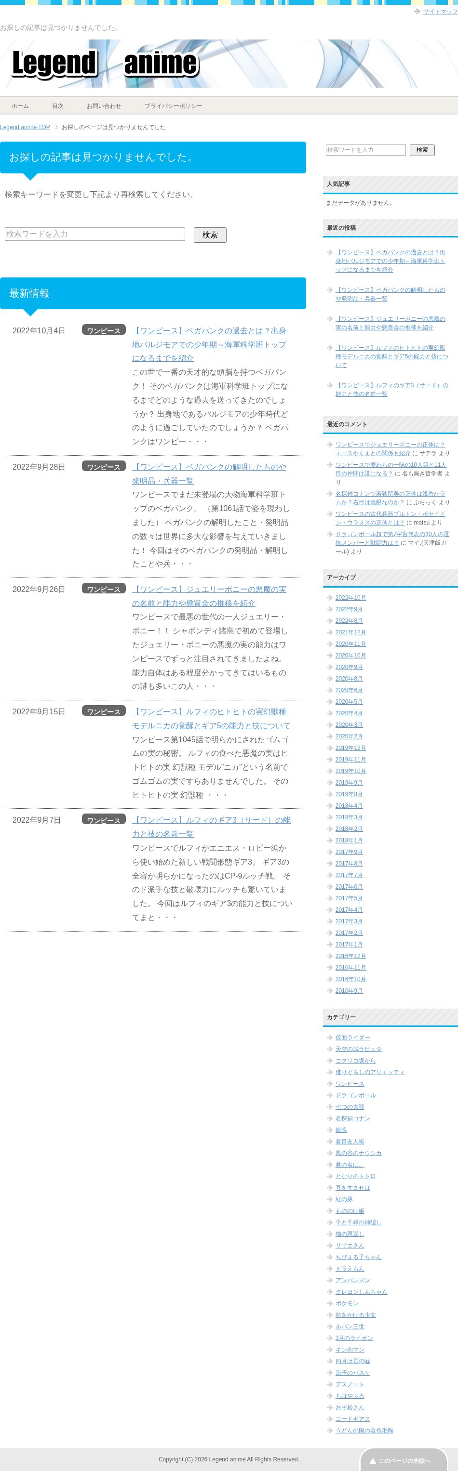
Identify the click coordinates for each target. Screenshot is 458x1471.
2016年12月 (351, 956)
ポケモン (347, 1303)
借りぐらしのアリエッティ (370, 1072)
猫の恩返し (350, 1234)
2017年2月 (349, 933)
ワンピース (350, 1083)
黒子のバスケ (353, 1372)
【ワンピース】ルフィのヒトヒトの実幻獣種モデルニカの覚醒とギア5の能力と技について (392, 356)
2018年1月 (349, 840)
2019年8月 (349, 794)
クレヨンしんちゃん (362, 1291)
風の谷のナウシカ (359, 1153)
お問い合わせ (104, 106)
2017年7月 (349, 875)
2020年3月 (349, 725)
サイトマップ (440, 11)
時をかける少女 (356, 1315)
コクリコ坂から (356, 1060)
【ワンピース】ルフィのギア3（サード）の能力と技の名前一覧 (392, 389)
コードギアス (353, 1419)
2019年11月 (351, 759)
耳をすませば (353, 1187)
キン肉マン (350, 1349)
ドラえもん (350, 1268)
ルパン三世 (350, 1326)
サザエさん (350, 1245)
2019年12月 (351, 748)
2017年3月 (349, 921)
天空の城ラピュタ (359, 1049)
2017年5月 (349, 898)
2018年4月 (349, 805)
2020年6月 (349, 690)
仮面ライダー (353, 1037)
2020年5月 (349, 701)
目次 (58, 106)
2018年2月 (349, 829)
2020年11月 (351, 644)
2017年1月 (349, 944)
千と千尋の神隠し (359, 1222)
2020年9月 (349, 667)
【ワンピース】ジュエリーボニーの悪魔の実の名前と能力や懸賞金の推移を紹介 (390, 323)
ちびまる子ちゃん (359, 1257)
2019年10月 (351, 771)
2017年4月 (349, 909)
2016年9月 (349, 990)
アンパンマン (353, 1280)
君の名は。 (350, 1164)
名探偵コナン (353, 1118)
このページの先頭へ (404, 1461)
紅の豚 (344, 1199)
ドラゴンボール (356, 1095)
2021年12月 (351, 632)
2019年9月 (349, 782)
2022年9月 (349, 609)
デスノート (350, 1384)
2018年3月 (349, 817)
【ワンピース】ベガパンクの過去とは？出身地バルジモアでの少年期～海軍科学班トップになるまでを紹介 (209, 345)
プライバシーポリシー (173, 106)
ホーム (20, 106)
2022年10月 (351, 597)
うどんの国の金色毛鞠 (364, 1430)
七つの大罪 (350, 1106)
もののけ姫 (350, 1211)
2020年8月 (349, 678)
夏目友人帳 (350, 1141)
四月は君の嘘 (353, 1361)
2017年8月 (349, 863)
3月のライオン (355, 1338)
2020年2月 (349, 736)
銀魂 (341, 1130)
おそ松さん (350, 1407)
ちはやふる (350, 1395)
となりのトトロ (356, 1176)
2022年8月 (349, 620)
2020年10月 (351, 655)
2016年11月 (351, 967)
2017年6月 (349, 886)
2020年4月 (349, 713)
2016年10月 (351, 979)
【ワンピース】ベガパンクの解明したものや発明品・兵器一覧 (390, 294)
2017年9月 (349, 852)
